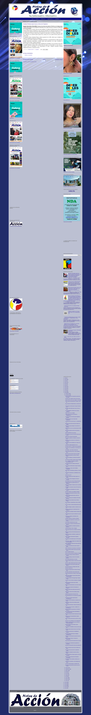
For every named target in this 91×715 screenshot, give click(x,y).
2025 (65, 379)
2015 (65, 682)
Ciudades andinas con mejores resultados (72, 518)
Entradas (12, 380)
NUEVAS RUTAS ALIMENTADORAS (74, 281)
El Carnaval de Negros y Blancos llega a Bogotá (73, 459)
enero (67, 680)
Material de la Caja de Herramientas (71, 436)
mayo (66, 674)
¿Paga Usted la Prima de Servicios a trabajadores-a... (71, 415)
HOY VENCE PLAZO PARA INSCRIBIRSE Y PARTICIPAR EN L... (72, 612)
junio (66, 673)
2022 (65, 383)
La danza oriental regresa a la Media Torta (72, 663)
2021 (65, 385)
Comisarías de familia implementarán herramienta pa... (71, 598)
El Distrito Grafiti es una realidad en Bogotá (72, 491)
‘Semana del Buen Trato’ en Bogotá (71, 528)
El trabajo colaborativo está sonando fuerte (72, 571)
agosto (67, 670)
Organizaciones (50, 18)
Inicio (33, 18)
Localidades (57, 18)
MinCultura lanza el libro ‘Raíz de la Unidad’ (72, 453)
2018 (65, 389)
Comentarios (12, 388)
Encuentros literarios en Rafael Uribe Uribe (72, 566)
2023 (65, 382)
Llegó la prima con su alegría (70, 412)
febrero (67, 679)
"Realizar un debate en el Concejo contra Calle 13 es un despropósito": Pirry (74, 312)
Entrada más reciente (28, 59)
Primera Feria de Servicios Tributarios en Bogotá (73, 553)
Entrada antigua (59, 59)
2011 (65, 688)
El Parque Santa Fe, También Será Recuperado (73, 446)
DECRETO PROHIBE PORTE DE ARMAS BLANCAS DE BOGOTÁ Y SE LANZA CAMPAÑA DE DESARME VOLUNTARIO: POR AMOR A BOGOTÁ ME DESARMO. (74, 275)
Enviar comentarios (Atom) (32, 61)
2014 (65, 683)
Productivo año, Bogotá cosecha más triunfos (72, 398)
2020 (65, 386)
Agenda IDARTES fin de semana (70, 432)
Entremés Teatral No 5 (69, 568)
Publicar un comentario (28, 55)
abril (66, 676)
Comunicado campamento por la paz (71, 522)
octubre (67, 667)
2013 (65, 685)
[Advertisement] (16, 187)
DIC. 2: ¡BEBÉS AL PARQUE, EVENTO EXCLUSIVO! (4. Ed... (71, 461)
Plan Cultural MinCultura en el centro (71, 559)
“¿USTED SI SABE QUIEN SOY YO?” (71, 444)
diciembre (67, 393)
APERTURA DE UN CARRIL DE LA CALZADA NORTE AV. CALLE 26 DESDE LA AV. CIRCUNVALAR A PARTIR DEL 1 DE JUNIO (71, 324)
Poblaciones (43, 18)
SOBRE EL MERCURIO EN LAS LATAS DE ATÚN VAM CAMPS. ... (72, 622)
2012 (65, 686)
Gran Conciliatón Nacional (69, 551)
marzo (67, 677)
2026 (65, 378)
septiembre (67, 669)
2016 (65, 392)
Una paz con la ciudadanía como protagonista (72, 620)
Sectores (37, 18)
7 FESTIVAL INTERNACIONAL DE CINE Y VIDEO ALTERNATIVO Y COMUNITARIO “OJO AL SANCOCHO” (71, 318)
